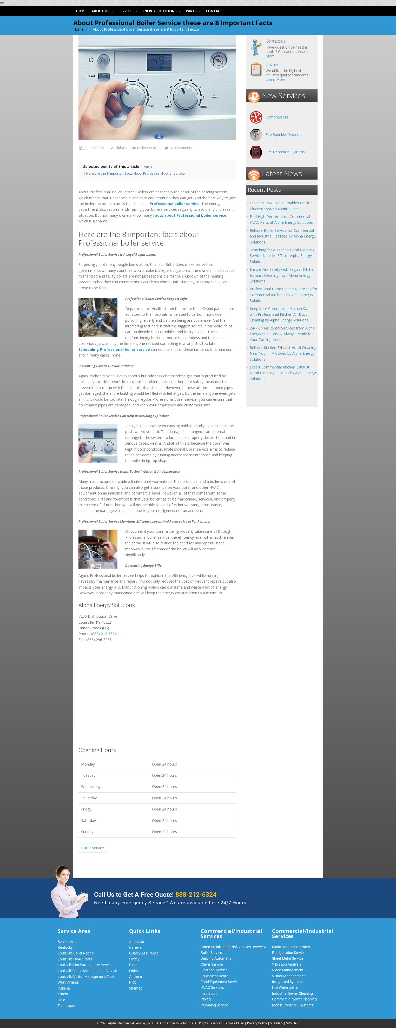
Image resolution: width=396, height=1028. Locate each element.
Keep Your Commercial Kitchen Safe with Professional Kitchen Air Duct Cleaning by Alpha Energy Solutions (280, 314)
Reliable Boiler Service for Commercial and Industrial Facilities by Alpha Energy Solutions (282, 236)
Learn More (275, 79)
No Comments (181, 148)
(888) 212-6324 (104, 633)
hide (146, 167)
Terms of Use (234, 1023)
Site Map (276, 1023)
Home (78, 29)
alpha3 (120, 148)
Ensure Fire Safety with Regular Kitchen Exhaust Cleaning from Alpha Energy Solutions (282, 275)
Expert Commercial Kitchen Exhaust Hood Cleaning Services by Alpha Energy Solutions (283, 373)
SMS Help (293, 1023)
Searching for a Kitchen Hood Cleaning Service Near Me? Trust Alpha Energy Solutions (282, 255)
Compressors (277, 117)
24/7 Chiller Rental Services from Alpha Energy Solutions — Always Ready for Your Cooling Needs (282, 334)
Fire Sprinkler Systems (284, 134)
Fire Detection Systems (285, 151)
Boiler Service (148, 148)
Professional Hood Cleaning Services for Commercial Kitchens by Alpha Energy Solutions (283, 294)
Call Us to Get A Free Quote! (155, 894)
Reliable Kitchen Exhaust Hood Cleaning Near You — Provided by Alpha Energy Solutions (283, 353)
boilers (153, 587)
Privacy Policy (257, 1023)
